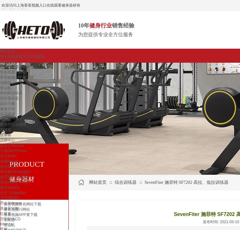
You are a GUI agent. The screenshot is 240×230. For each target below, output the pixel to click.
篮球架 (5, 130)
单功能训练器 (11, 93)
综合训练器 (9, 98)
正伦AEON (9, 198)
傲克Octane (10, 187)
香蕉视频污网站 (13, 72)
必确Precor (9, 161)
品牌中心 (7, 140)
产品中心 (7, 62)
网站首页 (7, 51)
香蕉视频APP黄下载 (17, 77)
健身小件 (7, 109)
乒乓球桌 (7, 114)
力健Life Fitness (13, 151)
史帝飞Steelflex (13, 193)
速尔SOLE (9, 166)
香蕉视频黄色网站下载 (19, 67)
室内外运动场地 (13, 124)
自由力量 (7, 103)
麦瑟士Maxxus (12, 145)
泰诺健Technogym (15, 171)
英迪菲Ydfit (9, 208)
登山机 (5, 88)
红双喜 (5, 214)
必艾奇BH (8, 156)
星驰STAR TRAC (14, 182)
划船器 (5, 83)
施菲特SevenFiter (14, 177)
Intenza (6, 224)
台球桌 (5, 119)
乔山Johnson (11, 203)
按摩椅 (5, 135)
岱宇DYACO (10, 219)
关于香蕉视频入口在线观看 (22, 56)
